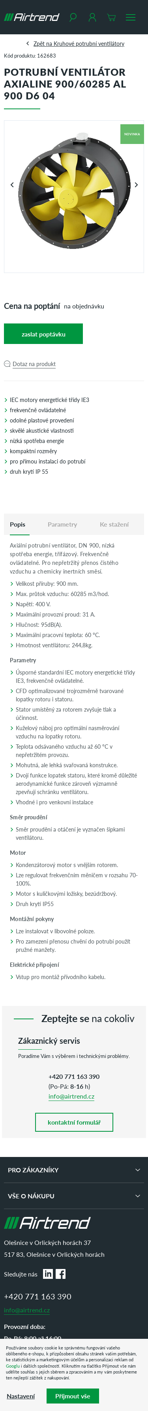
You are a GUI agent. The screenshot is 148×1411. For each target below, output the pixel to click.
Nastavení (21, 1395)
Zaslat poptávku (44, 333)
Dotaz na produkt (34, 364)
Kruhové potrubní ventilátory (89, 43)
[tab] (17, 524)
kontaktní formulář (74, 1122)
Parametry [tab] (62, 524)
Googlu (13, 1366)
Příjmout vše (72, 1395)
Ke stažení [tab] (114, 524)
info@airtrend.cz (71, 1096)
